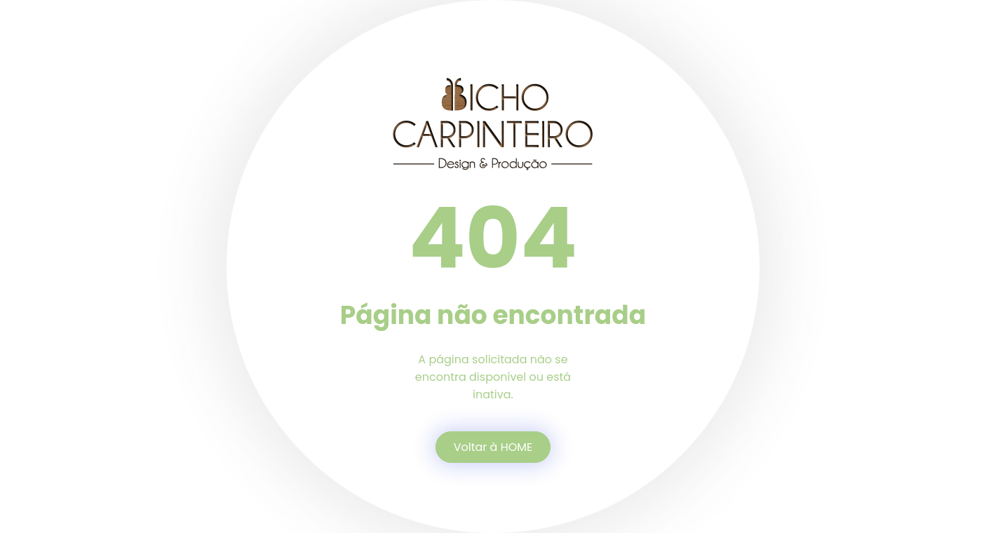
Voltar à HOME (493, 447)
